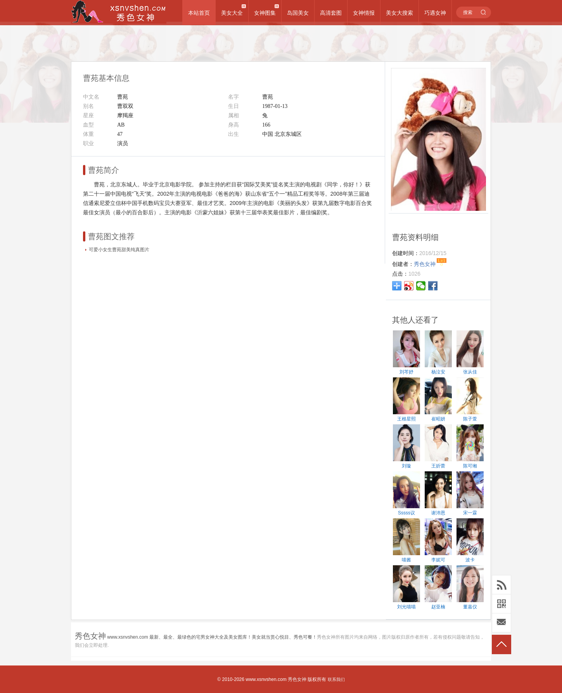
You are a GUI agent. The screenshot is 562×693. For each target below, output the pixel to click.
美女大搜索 (399, 13)
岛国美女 (298, 13)
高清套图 (331, 13)
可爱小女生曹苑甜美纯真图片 (119, 249)
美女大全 (232, 13)
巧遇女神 (435, 13)
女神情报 (364, 13)
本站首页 (199, 13)
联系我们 (336, 679)
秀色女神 (297, 679)
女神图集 (265, 13)
